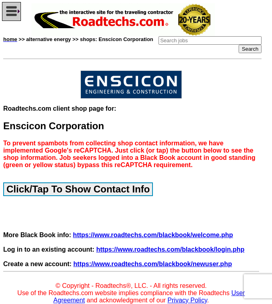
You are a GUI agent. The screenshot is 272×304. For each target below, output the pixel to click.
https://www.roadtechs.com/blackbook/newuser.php (152, 264)
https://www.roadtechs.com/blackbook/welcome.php (153, 235)
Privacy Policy (187, 300)
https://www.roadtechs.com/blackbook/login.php (170, 249)
